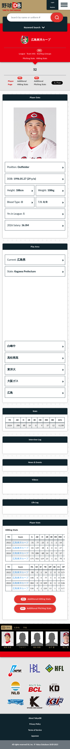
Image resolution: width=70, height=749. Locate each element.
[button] (35, 346)
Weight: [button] (46, 190)
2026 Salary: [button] (18, 225)
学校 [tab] (25, 628)
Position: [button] (18, 167)
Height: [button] (15, 190)
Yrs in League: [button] (16, 213)
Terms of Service (35, 730)
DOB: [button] (21, 178)
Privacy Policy (35, 724)
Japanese (35, 736)
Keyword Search (35, 27)
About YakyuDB (35, 718)
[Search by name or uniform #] (33, 17)
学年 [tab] (8, 628)
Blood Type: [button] (15, 202)
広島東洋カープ (20, 542)
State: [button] (21, 271)
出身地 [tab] (17, 628)
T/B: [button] (43, 202)
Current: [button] (16, 259)
